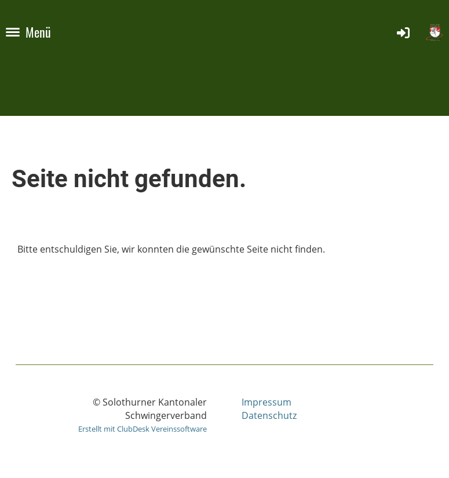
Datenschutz (269, 415)
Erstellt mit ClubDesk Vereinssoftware (142, 429)
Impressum (266, 402)
